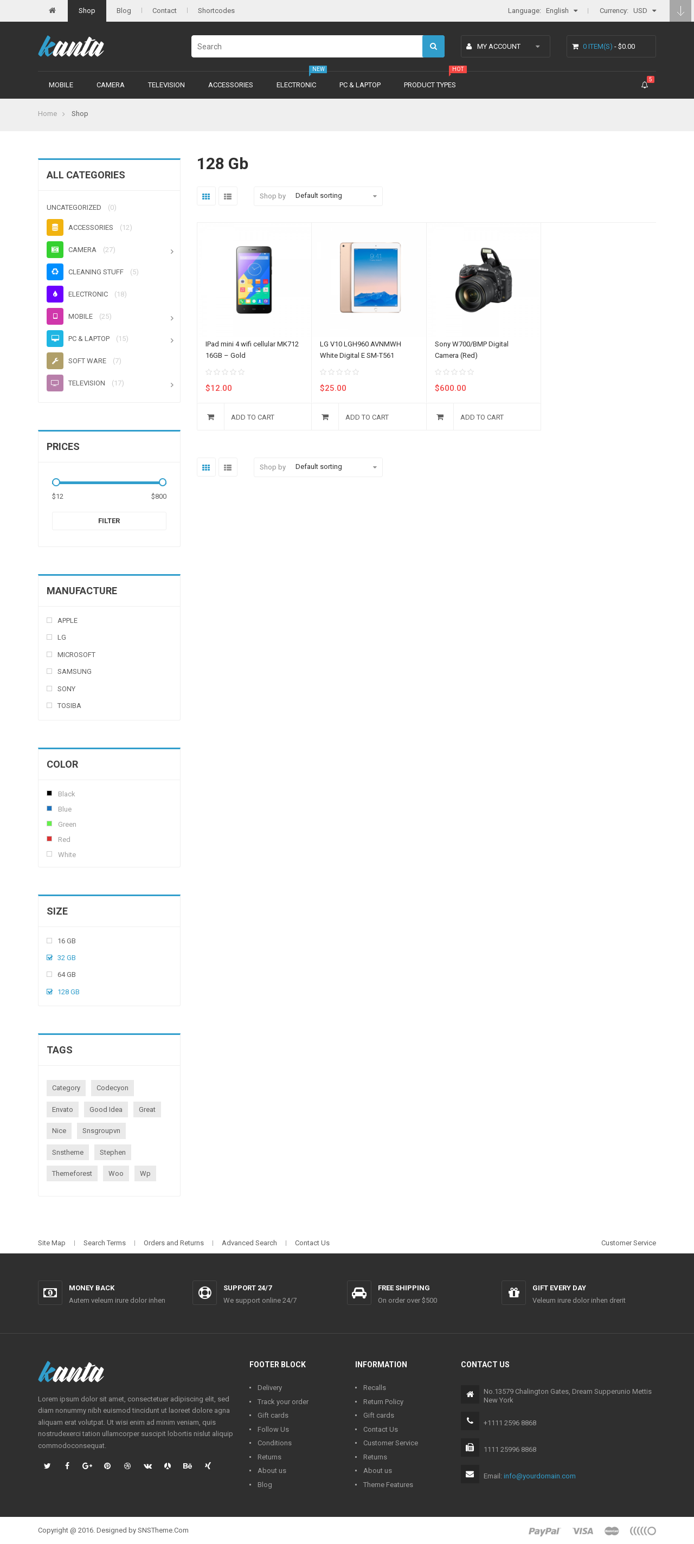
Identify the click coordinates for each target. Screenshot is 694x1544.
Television (166, 85)
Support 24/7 (247, 1288)
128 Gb (68, 992)
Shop (87, 11)
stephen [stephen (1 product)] (113, 1152)
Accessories (230, 85)
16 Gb (66, 941)
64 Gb (66, 974)
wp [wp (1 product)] (145, 1173)
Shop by (273, 196)
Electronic (296, 85)
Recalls (374, 1388)
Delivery (270, 1388)
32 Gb (66, 958)
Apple (67, 620)
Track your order (283, 1402)
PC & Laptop (360, 85)
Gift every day (559, 1288)
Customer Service (628, 1243)
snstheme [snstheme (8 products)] (67, 1152)
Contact (164, 11)
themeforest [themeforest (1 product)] (72, 1173)
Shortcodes (216, 11)
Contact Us (312, 1243)
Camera (111, 85)
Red (49, 838)
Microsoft (76, 655)
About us (272, 1470)
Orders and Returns (174, 1243)
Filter (109, 521)
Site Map (52, 1243)
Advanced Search (249, 1243)
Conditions (275, 1443)
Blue (49, 808)
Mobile (61, 85)
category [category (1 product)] (66, 1088)
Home (47, 114)
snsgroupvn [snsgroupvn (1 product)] (101, 1131)
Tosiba (69, 706)
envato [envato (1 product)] (62, 1109)
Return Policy (383, 1402)
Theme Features (388, 1485)
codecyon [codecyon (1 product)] (112, 1088)
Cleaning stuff (85, 272)
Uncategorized (74, 207)
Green (49, 823)
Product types (430, 85)
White (49, 854)
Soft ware (76, 361)
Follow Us (273, 1429)
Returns (269, 1457)
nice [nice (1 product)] (59, 1131)
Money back (91, 1288)
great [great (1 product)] (147, 1109)
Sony (66, 689)
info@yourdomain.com (540, 1476)
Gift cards (273, 1415)
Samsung (74, 671)
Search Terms (104, 1243)
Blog (124, 11)
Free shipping (404, 1288)
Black (49, 793)
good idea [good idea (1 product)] (106, 1109)
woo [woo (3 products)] (116, 1173)
